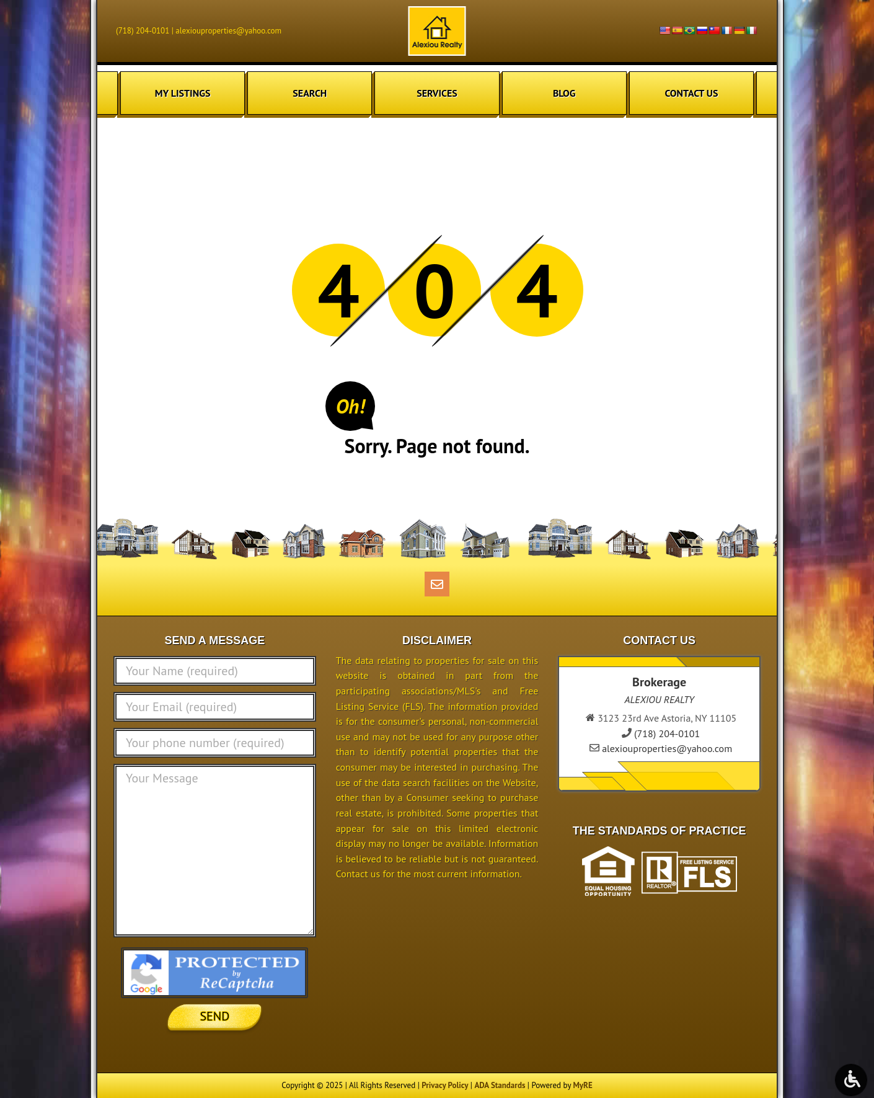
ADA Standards (499, 1085)
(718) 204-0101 (142, 30)
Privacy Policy (445, 1085)
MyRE (582, 1085)
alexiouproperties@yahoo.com (228, 30)
